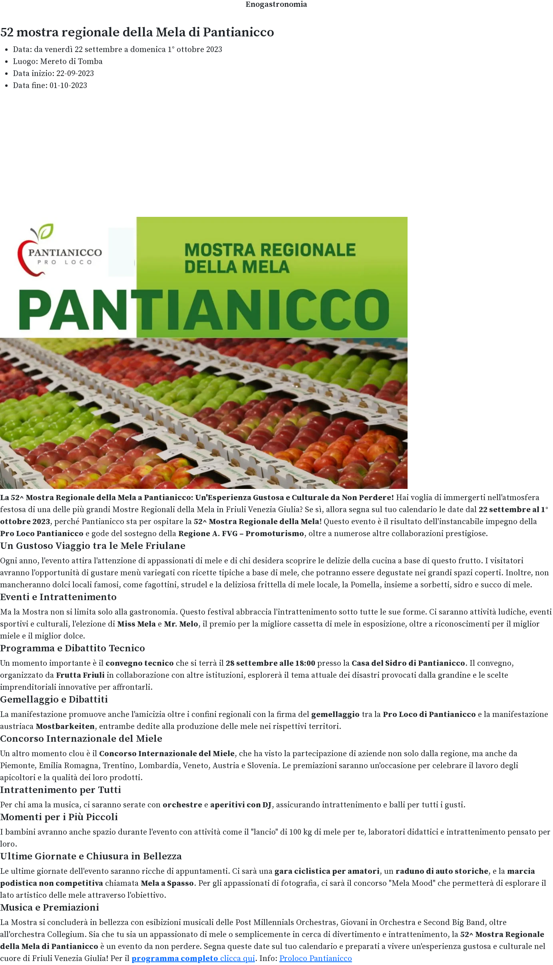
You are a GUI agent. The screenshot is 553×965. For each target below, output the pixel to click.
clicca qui (193, 959)
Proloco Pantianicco (315, 959)
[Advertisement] (276, 154)
